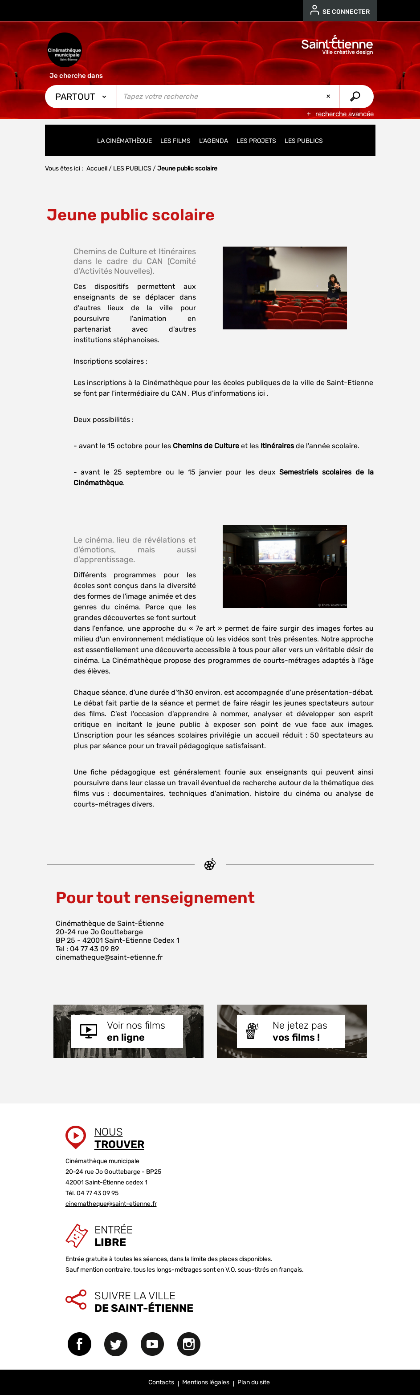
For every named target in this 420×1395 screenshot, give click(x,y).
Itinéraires (277, 446)
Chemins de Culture (206, 446)
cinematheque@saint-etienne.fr (109, 957)
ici (261, 393)
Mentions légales (205, 1382)
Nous (119, 1138)
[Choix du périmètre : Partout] (81, 96)
